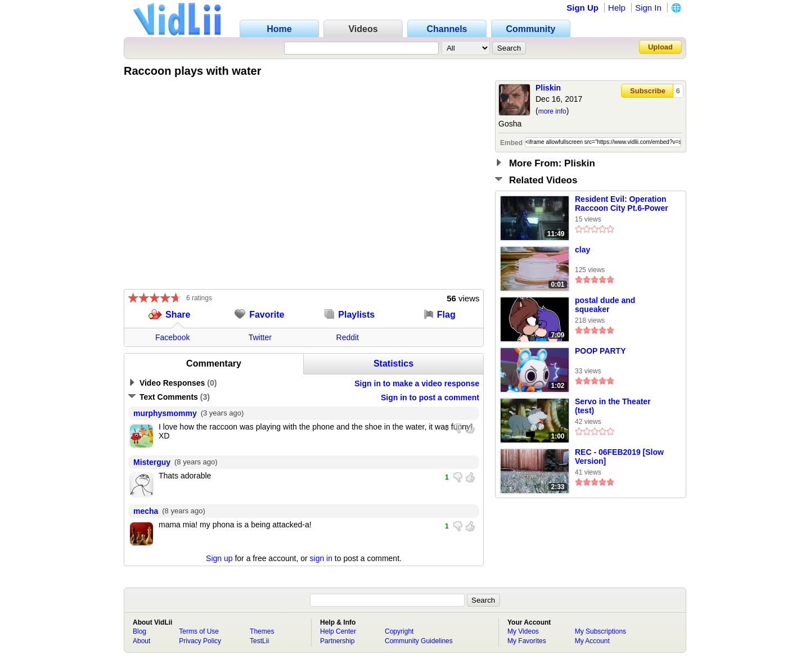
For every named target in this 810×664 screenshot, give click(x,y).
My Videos (523, 631)
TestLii (259, 641)
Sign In (648, 7)
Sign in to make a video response (416, 383)
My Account (592, 641)
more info (552, 111)
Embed (511, 143)
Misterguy (151, 462)
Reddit (347, 337)
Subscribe (647, 91)
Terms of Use (199, 631)
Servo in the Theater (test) (613, 406)
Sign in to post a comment (430, 397)
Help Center (338, 631)
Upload (660, 47)
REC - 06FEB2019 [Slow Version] (619, 457)
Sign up (219, 558)
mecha (145, 511)
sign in (321, 558)
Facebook (172, 337)
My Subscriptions (600, 631)
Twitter (260, 337)
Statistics (393, 363)
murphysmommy (165, 413)
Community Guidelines (419, 641)
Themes (262, 631)
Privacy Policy (200, 641)
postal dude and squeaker (605, 305)
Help (617, 7)
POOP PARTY (600, 350)
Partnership (337, 641)
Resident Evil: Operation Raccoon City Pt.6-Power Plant (621, 204)
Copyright (399, 631)
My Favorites (526, 641)
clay (582, 249)
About (141, 641)
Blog (139, 631)
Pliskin (548, 87)
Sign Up (582, 7)
